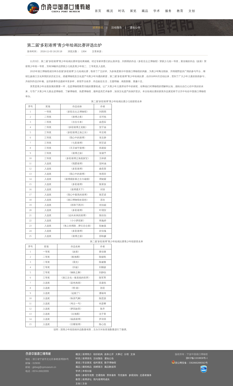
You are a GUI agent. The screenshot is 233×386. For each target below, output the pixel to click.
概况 (110, 11)
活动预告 (116, 27)
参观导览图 (88, 375)
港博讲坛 (87, 379)
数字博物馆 (110, 362)
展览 (133, 11)
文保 (132, 354)
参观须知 (133, 375)
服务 (168, 11)
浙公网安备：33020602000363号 (191, 363)
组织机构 (98, 354)
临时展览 (98, 362)
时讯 (121, 11)
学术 (156, 11)
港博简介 (87, 354)
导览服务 (122, 375)
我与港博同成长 (101, 379)
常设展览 (87, 362)
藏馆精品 (87, 367)
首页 (98, 11)
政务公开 (109, 354)
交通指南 (100, 375)
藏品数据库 (110, 367)
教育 (180, 11)
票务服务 (111, 375)
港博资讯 (97, 27)
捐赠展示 (98, 367)
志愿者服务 (146, 375)
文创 (192, 11)
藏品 (145, 11)
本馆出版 (87, 371)
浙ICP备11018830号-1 (197, 358)
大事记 (118, 354)
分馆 (126, 354)
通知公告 (135, 27)
